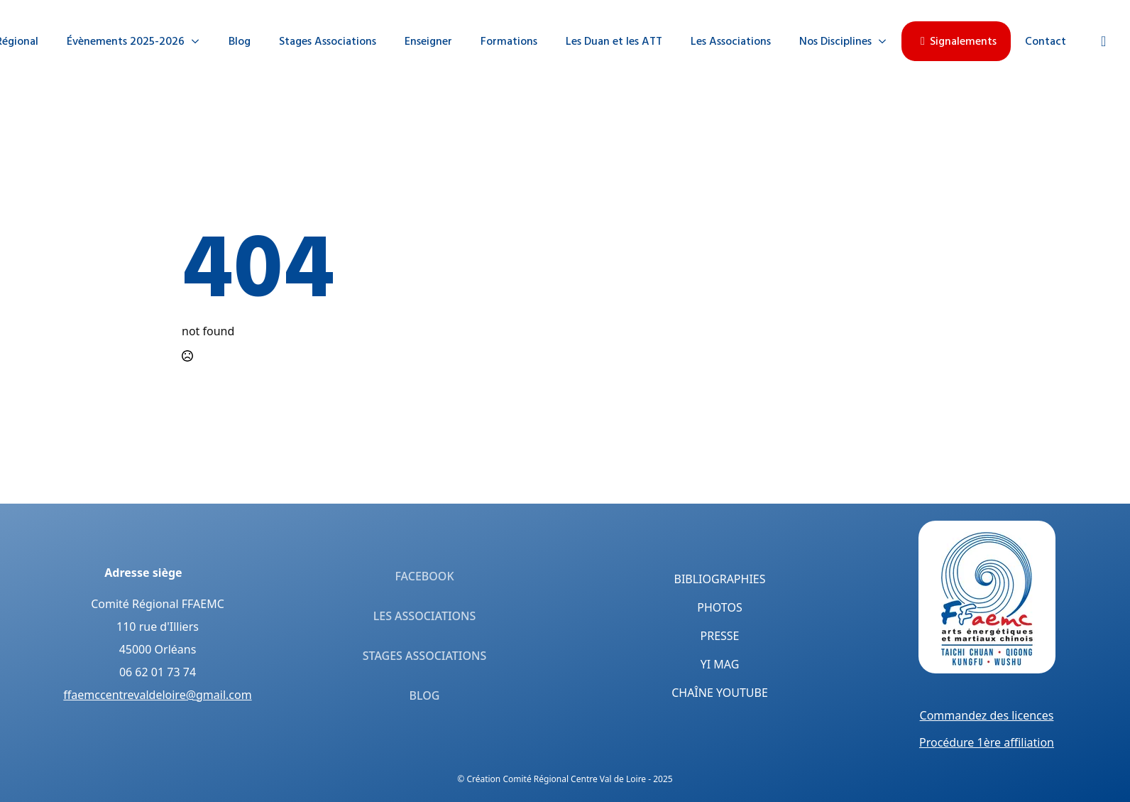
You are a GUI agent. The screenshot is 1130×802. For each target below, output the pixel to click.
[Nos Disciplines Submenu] (886, 41)
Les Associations (731, 41)
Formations (509, 41)
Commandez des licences (987, 715)
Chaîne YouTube (719, 692)
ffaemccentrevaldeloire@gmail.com (157, 695)
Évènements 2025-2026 (126, 41)
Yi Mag (720, 664)
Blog (240, 41)
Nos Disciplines (835, 41)
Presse (720, 636)
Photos (719, 607)
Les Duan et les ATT (614, 41)
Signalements (956, 41)
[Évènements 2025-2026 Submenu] (199, 41)
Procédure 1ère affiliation (986, 742)
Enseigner (428, 41)
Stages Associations (327, 41)
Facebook (424, 576)
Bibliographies (720, 579)
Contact (1045, 41)
